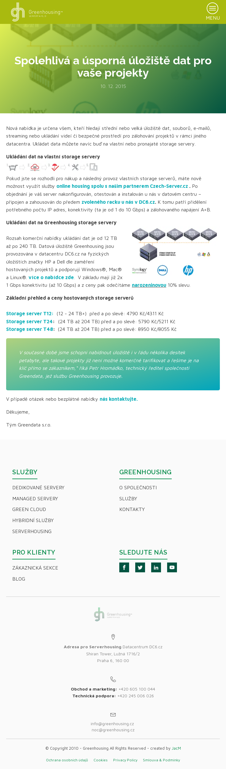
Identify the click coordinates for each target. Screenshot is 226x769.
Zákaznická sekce (35, 567)
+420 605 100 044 (136, 688)
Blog (18, 578)
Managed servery (35, 498)
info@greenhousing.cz (113, 723)
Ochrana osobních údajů (67, 760)
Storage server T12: (30, 313)
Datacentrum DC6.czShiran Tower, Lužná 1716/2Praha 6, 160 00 (113, 653)
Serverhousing (32, 531)
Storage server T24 (29, 321)
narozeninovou (149, 285)
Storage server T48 (29, 329)
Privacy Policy (125, 760)
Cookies (101, 760)
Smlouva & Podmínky (161, 760)
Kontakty (132, 509)
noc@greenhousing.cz (113, 729)
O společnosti (138, 487)
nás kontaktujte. (119, 399)
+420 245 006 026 (135, 695)
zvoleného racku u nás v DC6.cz (118, 202)
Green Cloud (29, 509)
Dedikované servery (38, 487)
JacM (176, 748)
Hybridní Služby (33, 520)
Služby (128, 498)
